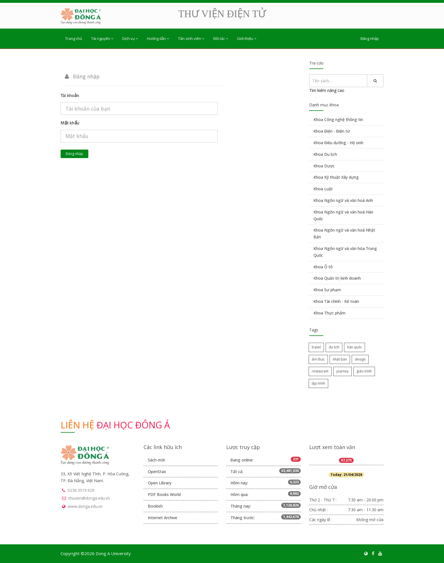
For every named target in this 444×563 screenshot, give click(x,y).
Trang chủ (73, 38)
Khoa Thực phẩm (329, 313)
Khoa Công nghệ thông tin (338, 119)
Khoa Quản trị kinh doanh (337, 278)
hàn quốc (354, 347)
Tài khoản (70, 95)
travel (316, 347)
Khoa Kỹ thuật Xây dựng (336, 177)
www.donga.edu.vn (85, 506)
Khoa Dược (324, 166)
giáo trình (364, 371)
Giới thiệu (246, 38)
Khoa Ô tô (323, 266)
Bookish (155, 506)
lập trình (318, 383)
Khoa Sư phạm (327, 289)
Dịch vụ (130, 38)
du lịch (334, 347)
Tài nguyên (102, 38)
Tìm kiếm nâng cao (326, 90)
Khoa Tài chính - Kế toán (336, 301)
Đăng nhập (369, 38)
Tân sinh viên (191, 38)
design (360, 359)
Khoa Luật (323, 188)
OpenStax (157, 471)
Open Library (159, 483)
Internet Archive (162, 517)
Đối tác (220, 38)
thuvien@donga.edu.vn (89, 498)
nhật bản (340, 359)
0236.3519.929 (81, 490)
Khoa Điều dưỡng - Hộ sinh (338, 142)
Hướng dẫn (158, 38)
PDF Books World (164, 494)
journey (342, 371)
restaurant (320, 371)
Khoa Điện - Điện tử (331, 131)
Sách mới (156, 460)
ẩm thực (318, 359)
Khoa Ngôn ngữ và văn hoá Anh (343, 200)
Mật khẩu (70, 122)
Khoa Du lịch (325, 154)
